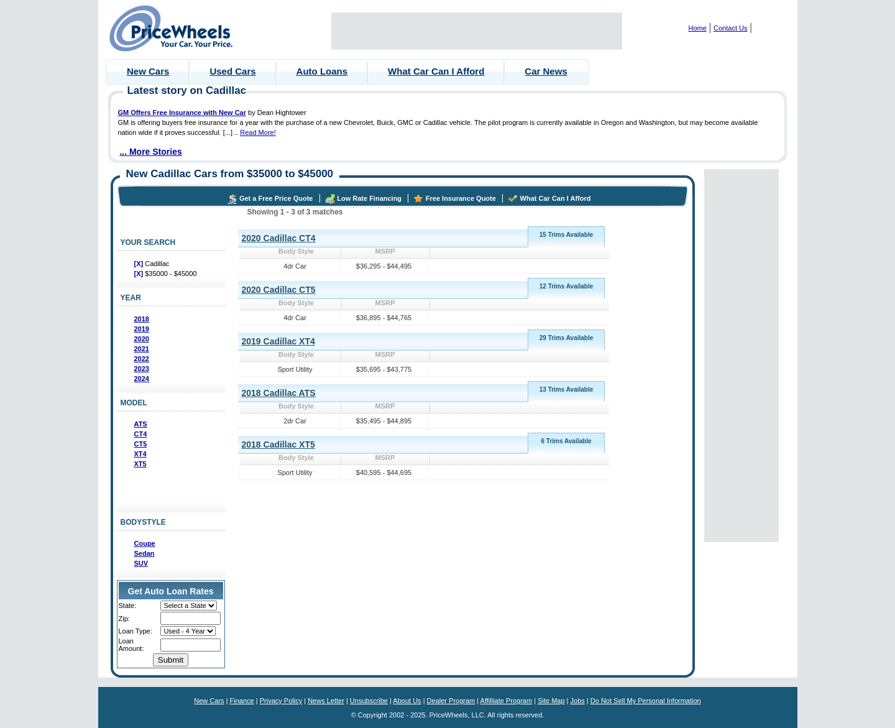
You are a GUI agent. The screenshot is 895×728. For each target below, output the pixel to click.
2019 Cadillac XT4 (278, 341)
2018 (141, 319)
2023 (141, 368)
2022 (141, 358)
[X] (139, 263)
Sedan (144, 553)
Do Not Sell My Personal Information (645, 700)
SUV (141, 563)
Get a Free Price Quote (276, 198)
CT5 (140, 444)
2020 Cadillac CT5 (279, 290)
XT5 (140, 464)
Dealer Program (451, 700)
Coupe (144, 543)
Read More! (257, 132)
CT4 (140, 434)
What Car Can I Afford (436, 71)
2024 (141, 378)
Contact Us (730, 28)
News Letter (326, 700)
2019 (141, 329)
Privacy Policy (281, 700)
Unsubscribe (369, 700)
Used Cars (232, 71)
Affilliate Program (506, 700)
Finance (242, 700)
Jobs (578, 700)
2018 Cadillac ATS (279, 393)
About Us (407, 700)
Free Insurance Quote (461, 198)
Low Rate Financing (369, 198)
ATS (140, 424)
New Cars (148, 71)
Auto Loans (322, 71)
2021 (141, 348)
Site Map (551, 700)
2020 (141, 339)
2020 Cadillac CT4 (279, 238)
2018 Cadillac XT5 (278, 444)
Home (698, 28)
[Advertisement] (476, 31)
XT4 (140, 454)
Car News (546, 71)
